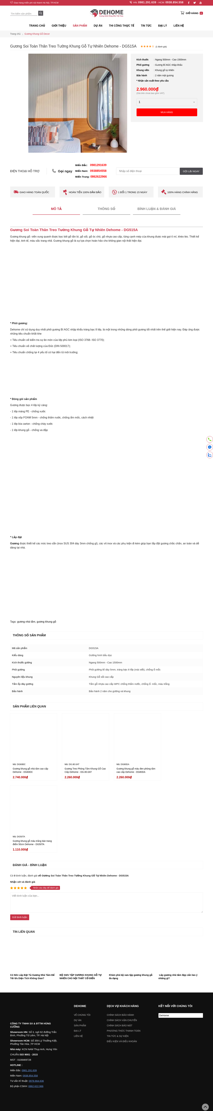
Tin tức (146, 25)
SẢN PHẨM (80, 25)
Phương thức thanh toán (124, 956)
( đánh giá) (161, 47)
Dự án (98, 25)
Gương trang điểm (100, 1038)
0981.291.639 (147, 2)
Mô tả (56, 209)
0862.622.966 (35, 1011)
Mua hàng (167, 112)
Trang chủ (37, 25)
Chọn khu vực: (89, 1067)
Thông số (106, 209)
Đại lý (77, 956)
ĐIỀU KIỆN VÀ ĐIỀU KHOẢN (122, 966)
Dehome (80, 931)
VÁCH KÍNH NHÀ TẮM (190, 1038)
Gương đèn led (121, 1038)
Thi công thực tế (121, 25)
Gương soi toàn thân (143, 1038)
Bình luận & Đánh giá (156, 209)
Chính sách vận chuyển (122, 945)
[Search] (40, 13)
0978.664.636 (36, 1006)
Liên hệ (178, 25)
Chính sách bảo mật (119, 951)
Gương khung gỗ (166, 1038)
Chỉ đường (19, 1102)
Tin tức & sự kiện (117, 961)
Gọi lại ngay (191, 171)
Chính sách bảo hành (120, 940)
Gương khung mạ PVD (56, 1038)
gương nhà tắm (26, 621)
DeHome (164, 940)
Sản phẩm (80, 951)
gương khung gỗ (46, 621)
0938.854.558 (174, 2)
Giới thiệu (59, 25)
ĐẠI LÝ (162, 25)
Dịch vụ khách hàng (123, 931)
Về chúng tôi (82, 940)
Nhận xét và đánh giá (22, 807)
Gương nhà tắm (79, 1038)
